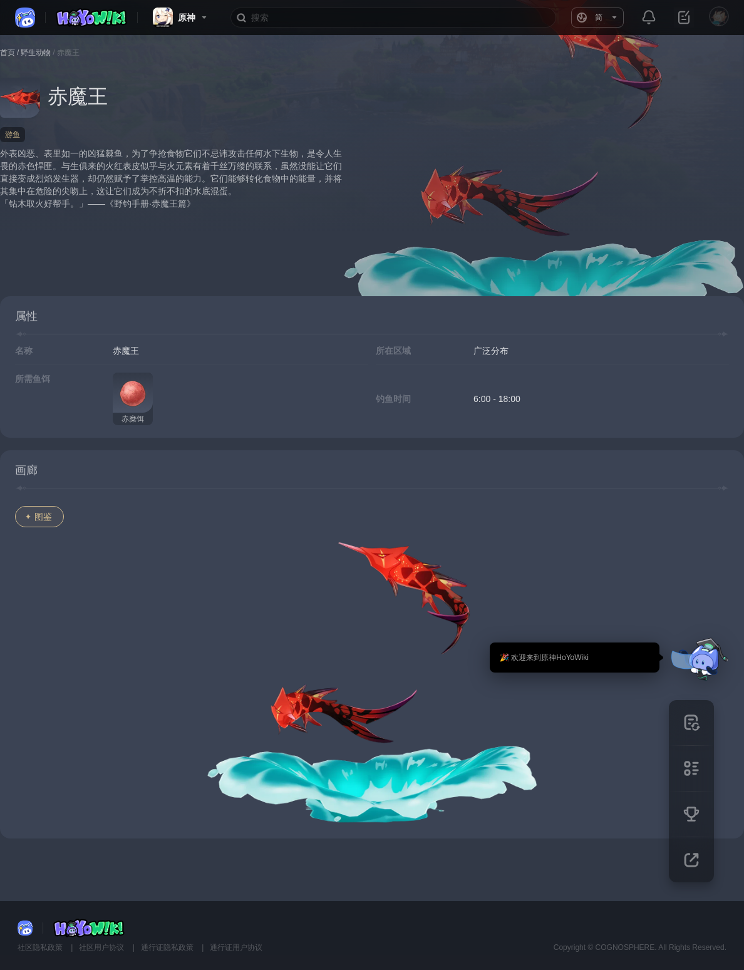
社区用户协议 (102, 947)
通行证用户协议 (236, 947)
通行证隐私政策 (168, 947)
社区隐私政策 (41, 947)
